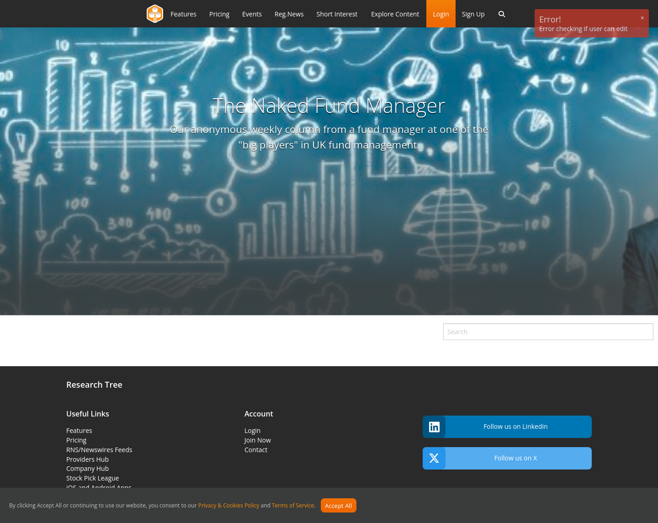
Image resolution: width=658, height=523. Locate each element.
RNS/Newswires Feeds (99, 449)
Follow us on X (480, 458)
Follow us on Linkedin (485, 427)
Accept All (338, 506)
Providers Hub (87, 459)
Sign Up (473, 14)
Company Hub (87, 468)
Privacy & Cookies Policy (229, 506)
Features (79, 430)
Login (441, 14)
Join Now (257, 440)
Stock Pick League (92, 478)
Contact (255, 449)
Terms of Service (293, 506)
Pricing (76, 440)
